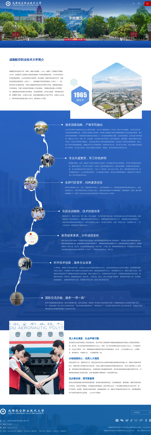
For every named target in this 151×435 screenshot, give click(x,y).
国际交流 (120, 7)
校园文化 (129, 7)
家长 (128, 2)
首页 (71, 24)
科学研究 (112, 7)
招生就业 (95, 7)
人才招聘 (137, 7)
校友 (123, 2)
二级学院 (87, 7)
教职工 (117, 2)
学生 (111, 2)
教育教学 (104, 7)
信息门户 (104, 2)
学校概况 (78, 7)
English (137, 2)
